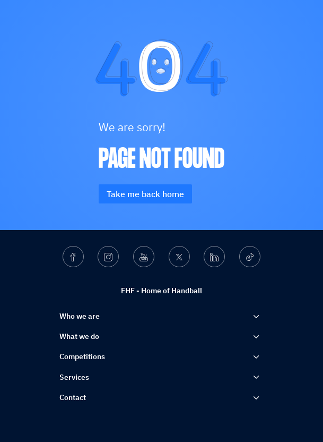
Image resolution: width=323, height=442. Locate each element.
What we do (79, 336)
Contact (72, 397)
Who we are (79, 316)
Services (74, 377)
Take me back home (145, 194)
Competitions (82, 356)
